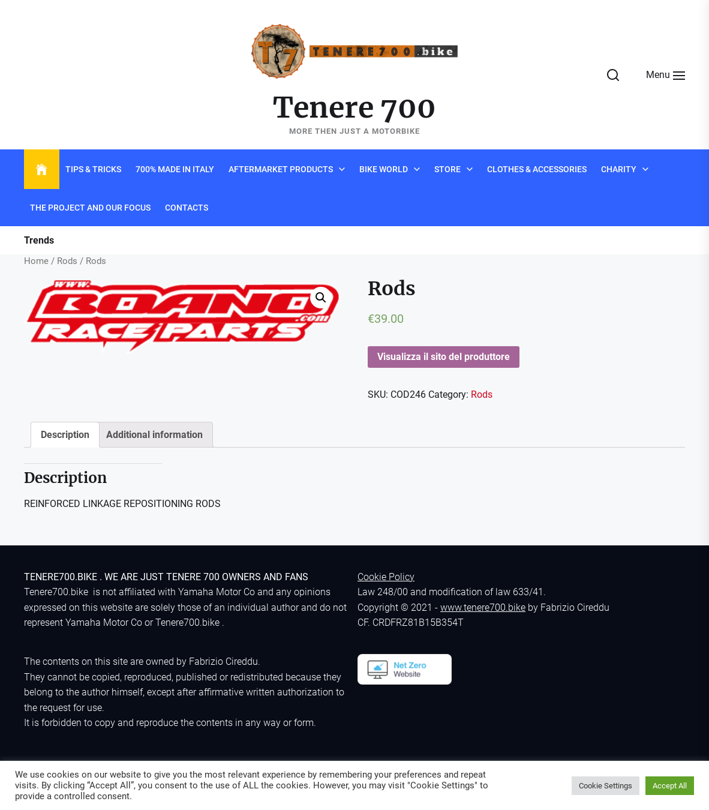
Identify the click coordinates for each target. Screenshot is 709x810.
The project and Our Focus (90, 207)
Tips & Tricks (93, 169)
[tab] (65, 435)
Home (36, 261)
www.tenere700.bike (482, 607)
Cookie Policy (385, 577)
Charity (618, 169)
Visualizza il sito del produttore (443, 356)
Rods (67, 261)
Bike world (383, 169)
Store (447, 169)
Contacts (186, 207)
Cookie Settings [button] (605, 785)
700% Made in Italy (175, 169)
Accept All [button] (670, 785)
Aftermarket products (281, 169)
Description (65, 434)
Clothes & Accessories (537, 169)
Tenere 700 (354, 108)
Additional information (154, 434)
